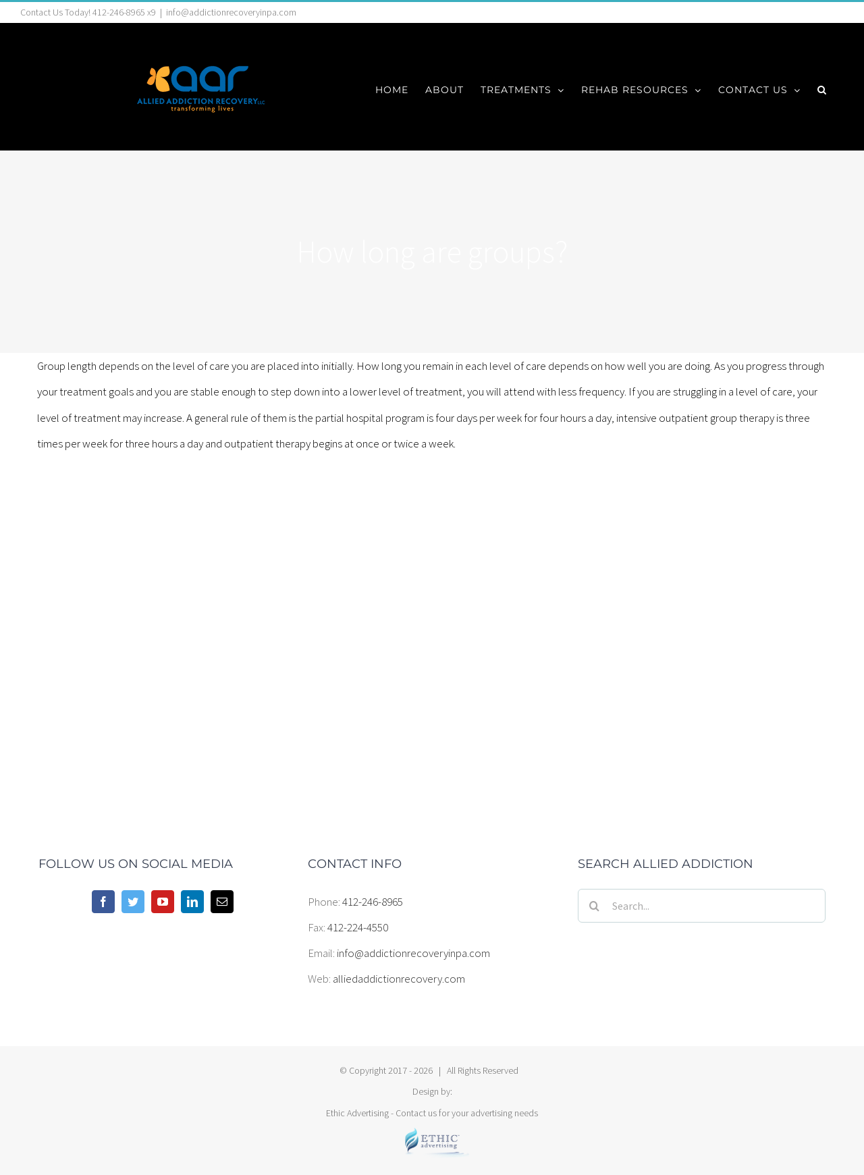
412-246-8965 (372, 901)
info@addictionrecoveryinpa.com (231, 12)
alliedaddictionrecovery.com (399, 978)
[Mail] (222, 901)
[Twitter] (133, 901)
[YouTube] (162, 901)
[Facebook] (103, 901)
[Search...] (702, 906)
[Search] (595, 906)
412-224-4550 (357, 927)
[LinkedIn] (192, 901)
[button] (822, 90)
